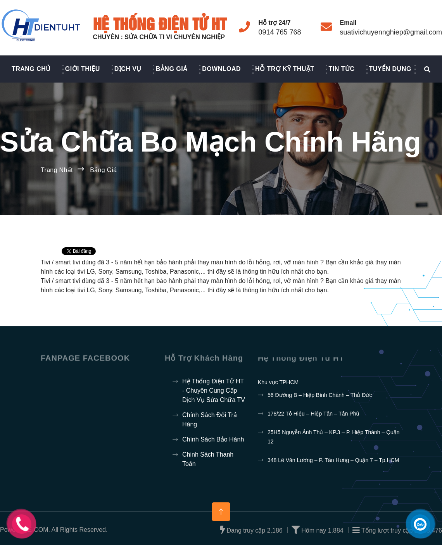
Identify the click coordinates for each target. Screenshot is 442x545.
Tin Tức (342, 69)
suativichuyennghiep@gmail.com (391, 32)
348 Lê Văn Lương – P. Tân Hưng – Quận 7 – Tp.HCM (333, 460)
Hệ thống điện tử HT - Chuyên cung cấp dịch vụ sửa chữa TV (213, 390)
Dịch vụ (128, 69)
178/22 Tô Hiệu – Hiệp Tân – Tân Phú (313, 413)
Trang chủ (31, 69)
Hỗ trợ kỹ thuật (284, 69)
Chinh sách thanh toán (207, 459)
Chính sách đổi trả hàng (209, 420)
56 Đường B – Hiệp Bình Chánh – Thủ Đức (320, 395)
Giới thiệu (82, 69)
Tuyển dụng (390, 69)
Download (221, 69)
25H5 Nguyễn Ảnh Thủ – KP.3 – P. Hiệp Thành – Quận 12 (334, 437)
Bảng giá (172, 69)
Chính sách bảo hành (213, 439)
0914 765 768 (279, 32)
